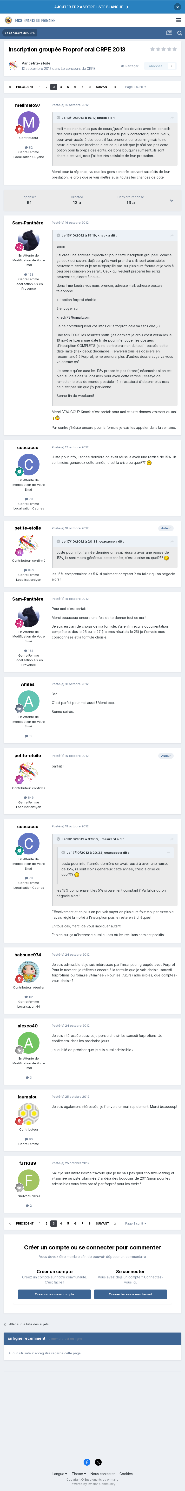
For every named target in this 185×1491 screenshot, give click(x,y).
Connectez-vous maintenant (130, 1294)
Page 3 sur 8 (135, 87)
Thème (79, 1474)
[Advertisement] (92, 1418)
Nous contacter (103, 1474)
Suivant (102, 87)
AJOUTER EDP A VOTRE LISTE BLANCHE (88, 7)
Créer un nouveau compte (54, 1294)
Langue (60, 1474)
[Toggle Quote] (59, 118)
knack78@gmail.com (73, 317)
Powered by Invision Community (92, 1484)
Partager (130, 66)
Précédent (25, 87)
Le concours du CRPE (78, 68)
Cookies (126, 1474)
